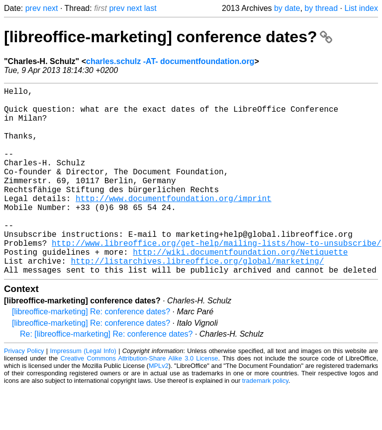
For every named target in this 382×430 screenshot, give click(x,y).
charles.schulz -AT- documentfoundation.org (170, 61)
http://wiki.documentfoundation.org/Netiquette (240, 289)
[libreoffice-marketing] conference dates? (168, 37)
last (150, 8)
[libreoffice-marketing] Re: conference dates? (91, 353)
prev (33, 8)
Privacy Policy (24, 392)
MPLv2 (159, 407)
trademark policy (265, 422)
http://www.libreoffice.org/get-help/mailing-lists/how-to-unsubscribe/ (216, 278)
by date (287, 8)
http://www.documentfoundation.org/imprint (174, 223)
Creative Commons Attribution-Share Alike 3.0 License (139, 400)
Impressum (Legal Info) (83, 392)
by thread (321, 8)
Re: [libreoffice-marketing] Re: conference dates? (106, 375)
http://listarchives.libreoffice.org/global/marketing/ (197, 300)
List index (361, 8)
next (50, 8)
